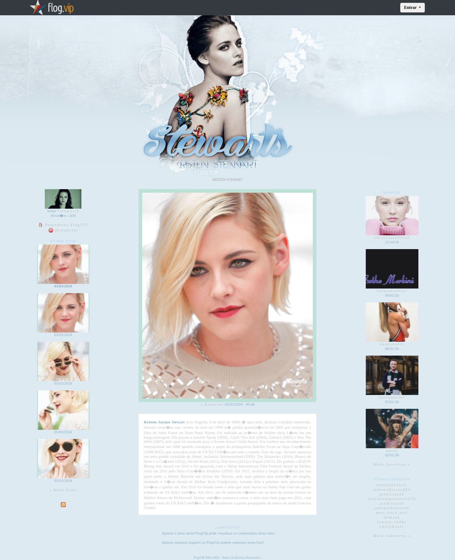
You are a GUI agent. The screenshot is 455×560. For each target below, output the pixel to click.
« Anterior (212, 404)
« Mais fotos (63, 490)
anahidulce (392, 344)
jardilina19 (392, 503)
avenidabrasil (391, 485)
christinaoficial (392, 237)
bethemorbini (392, 291)
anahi (392, 450)
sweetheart (392, 526)
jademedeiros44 (392, 508)
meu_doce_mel (392, 512)
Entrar (411, 7)
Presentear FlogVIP (63, 225)
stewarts (69, 211)
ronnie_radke (392, 522)
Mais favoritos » (392, 464)
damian (392, 517)
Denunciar (63, 230)
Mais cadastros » (392, 535)
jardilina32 (392, 494)
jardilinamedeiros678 (392, 498)
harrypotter (392, 397)
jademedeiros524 (392, 489)
